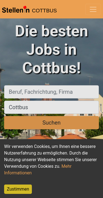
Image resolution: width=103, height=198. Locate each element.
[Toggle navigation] (93, 9)
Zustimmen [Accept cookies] (18, 189)
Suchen (51, 122)
